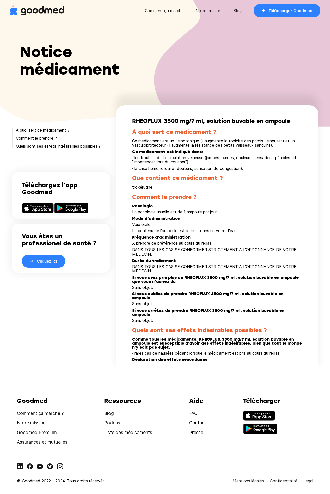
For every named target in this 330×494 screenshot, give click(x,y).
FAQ (193, 413)
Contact (197, 422)
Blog (237, 10)
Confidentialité (283, 480)
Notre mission (208, 10)
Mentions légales (248, 480)
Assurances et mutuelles (42, 442)
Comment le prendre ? (36, 138)
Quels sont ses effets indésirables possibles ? (58, 146)
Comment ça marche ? (40, 413)
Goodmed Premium (37, 432)
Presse (196, 432)
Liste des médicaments (128, 432)
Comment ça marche (164, 10)
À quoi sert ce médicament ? (42, 130)
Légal (308, 480)
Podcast (113, 422)
